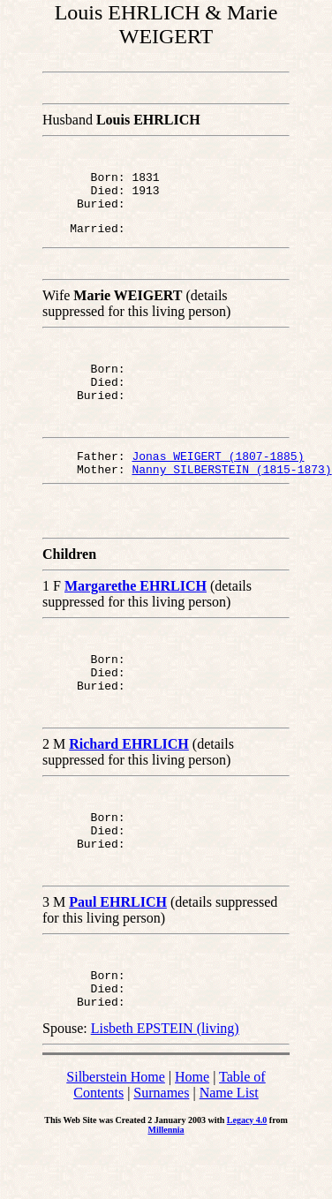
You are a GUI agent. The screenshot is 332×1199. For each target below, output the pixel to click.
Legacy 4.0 (247, 1170)
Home (192, 1127)
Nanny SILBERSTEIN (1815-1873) (231, 493)
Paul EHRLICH (118, 944)
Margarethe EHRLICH (135, 612)
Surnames (161, 1142)
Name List (229, 1142)
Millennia (165, 1180)
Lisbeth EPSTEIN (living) (165, 1078)
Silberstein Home (115, 1127)
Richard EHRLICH (129, 778)
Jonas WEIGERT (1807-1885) (218, 477)
